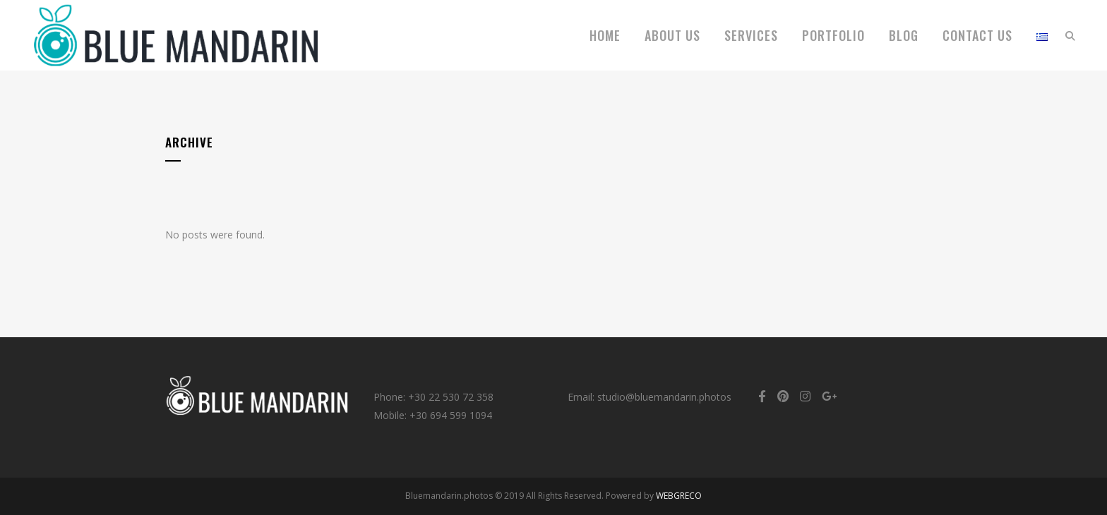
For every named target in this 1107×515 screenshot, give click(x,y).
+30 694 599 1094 (450, 415)
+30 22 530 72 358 (450, 397)
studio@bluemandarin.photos (664, 397)
